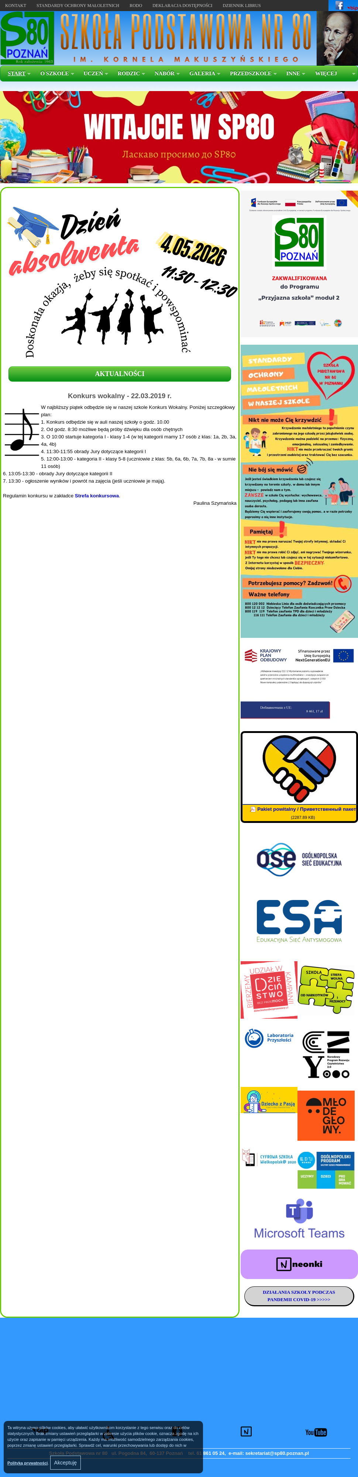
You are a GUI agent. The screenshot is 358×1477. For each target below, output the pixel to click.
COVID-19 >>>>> (311, 1299)
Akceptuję (65, 1463)
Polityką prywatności (27, 1463)
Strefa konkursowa (97, 495)
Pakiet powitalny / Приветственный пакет (306, 809)
